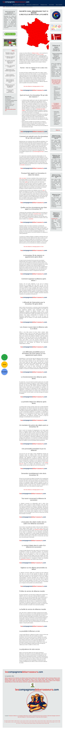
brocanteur (23, 164)
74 (16, 723)
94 (46, 723)
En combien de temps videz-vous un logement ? (10, 61)
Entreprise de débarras (13, 715)
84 (31, 723)
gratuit (26, 182)
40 (9, 722)
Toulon (32, 679)
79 (24, 723)
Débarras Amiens (35, 680)
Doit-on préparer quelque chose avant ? (10, 76)
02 (6, 720)
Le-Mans (13, 680)
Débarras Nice (34, 678)
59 (38, 722)
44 (15, 722)
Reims (23, 679)
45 (17, 722)
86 (34, 723)
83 (30, 723)
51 (26, 722)
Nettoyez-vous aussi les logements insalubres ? (10, 86)
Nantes (39, 678)
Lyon (20, 678)
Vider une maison (22, 178)
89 (39, 723)
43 (14, 722)
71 (56, 722)
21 (36, 720)
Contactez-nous (54, 218)
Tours (30, 680)
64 (45, 722)
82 (28, 723)
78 (22, 723)
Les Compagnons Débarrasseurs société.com (25, 715)
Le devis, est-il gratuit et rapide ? (10, 66)
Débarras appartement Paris (10, 678)
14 (24, 720)
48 (21, 722)
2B (35, 720)
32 (53, 720)
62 (42, 722)
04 (9, 720)
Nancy (44, 681)
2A (33, 720)
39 (8, 722)
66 (48, 722)
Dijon (43, 679)
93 (45, 723)
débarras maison (35, 53)
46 (18, 722)
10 (18, 720)
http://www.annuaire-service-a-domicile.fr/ (40, 715)
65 (47, 722)
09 (17, 720)
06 (12, 720)
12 (21, 720)
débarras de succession (25, 559)
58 (36, 722)
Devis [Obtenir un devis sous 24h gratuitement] (4, 364)
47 (20, 722)
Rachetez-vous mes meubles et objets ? (10, 53)
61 (41, 722)
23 (39, 720)
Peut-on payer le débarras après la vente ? (10, 81)
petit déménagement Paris (38, 151)
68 (51, 722)
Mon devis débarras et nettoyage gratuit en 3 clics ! (34, 86)
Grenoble (39, 679)
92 (43, 723)
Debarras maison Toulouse (27, 678)
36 (59, 720)
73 (59, 722)
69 (53, 722)
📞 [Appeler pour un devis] (4, 357)
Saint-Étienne (27, 679)
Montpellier (43, 678)
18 (30, 720)
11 (20, 720)
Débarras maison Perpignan (54, 680)
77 (21, 723)
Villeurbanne (57, 679)
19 (32, 720)
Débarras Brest (25, 680)
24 (41, 720)
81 (27, 723)
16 (27, 720)
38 (6, 722)
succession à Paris (37, 213)
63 (44, 722)
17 (29, 720)
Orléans (14, 681)
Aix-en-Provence (19, 680)
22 (38, 720)
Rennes (19, 679)
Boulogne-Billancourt (9, 681)
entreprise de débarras (39, 529)
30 (50, 720)
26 (44, 720)
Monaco (47, 681)
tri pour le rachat (40, 54)
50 (24, 722)
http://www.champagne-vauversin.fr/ (54, 715)
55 (32, 722)
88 (37, 723)
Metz (17, 681)
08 (15, 720)
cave (44, 190)
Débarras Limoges (42, 680)
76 (19, 723)
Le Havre (35, 679)
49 (23, 722)
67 (50, 722)
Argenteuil (30, 681)
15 (26, 720)
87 (36, 723)
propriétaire (31, 218)
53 (29, 722)
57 (35, 722)
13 (23, 720)
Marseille (17, 678)
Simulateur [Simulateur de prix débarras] (4, 371)
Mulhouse (41, 681)
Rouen (33, 681)
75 (18, 723)
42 (12, 722)
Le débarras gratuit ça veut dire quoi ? (10, 57)
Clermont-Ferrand (8, 680)
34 (56, 720)
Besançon (21, 681)
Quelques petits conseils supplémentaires (10, 91)
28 (47, 720)
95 (48, 723)
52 (27, 722)
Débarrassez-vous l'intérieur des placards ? (10, 70)
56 (33, 722)
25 (42, 720)
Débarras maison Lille (13, 679)
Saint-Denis (25, 681)
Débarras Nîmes (51, 679)
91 (42, 723)
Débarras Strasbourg (49, 678)
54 (30, 722)
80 (25, 723)
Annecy (47, 680)
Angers (46, 679)
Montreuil (37, 681)
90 (40, 723)
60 (39, 722)
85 (33, 723)
